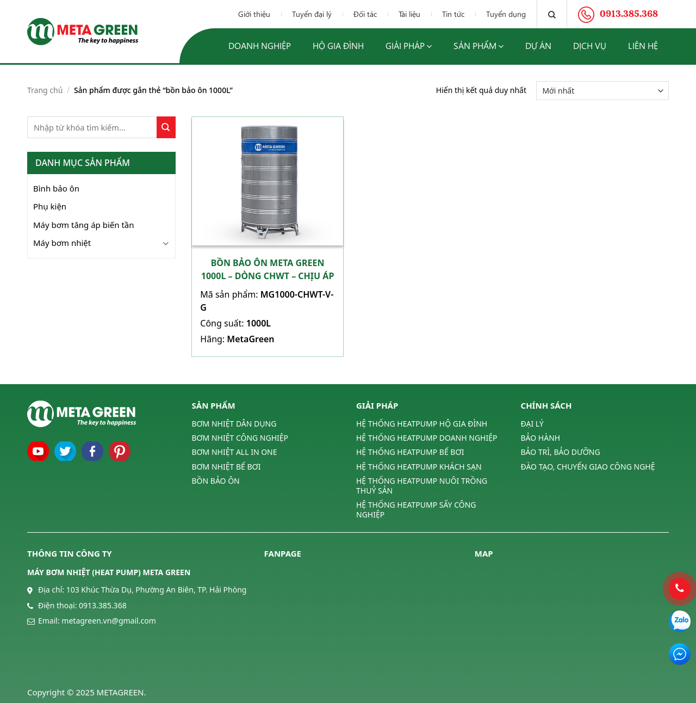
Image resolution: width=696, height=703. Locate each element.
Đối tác (365, 14)
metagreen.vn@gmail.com (108, 620)
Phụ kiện (49, 206)
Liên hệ (643, 45)
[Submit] (166, 127)
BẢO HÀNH (541, 438)
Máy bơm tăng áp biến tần (83, 224)
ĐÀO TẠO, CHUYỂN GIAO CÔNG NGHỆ (588, 466)
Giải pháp (409, 46)
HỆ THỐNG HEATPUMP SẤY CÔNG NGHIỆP (416, 509)
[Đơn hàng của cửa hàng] (602, 90)
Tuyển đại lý (312, 14)
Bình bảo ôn (56, 188)
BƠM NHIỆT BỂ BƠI (226, 466)
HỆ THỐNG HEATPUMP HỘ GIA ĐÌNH (421, 424)
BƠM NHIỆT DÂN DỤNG (234, 424)
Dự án (538, 45)
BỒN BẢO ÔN (216, 481)
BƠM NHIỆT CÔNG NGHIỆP (240, 438)
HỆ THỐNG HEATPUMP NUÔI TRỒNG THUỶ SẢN (421, 486)
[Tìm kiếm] (552, 14)
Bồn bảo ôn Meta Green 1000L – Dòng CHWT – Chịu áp (267, 269)
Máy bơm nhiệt (62, 242)
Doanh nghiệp (259, 45)
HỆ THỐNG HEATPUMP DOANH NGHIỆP (426, 438)
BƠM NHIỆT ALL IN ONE (234, 452)
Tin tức (453, 14)
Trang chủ (45, 90)
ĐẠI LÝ (532, 424)
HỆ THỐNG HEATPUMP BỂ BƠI (410, 452)
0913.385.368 (103, 605)
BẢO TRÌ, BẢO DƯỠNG (560, 452)
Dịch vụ (589, 45)
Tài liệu (409, 14)
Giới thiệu (254, 14)
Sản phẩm (478, 46)
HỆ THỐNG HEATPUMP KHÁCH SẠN (419, 466)
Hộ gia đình (338, 45)
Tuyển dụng (506, 14)
